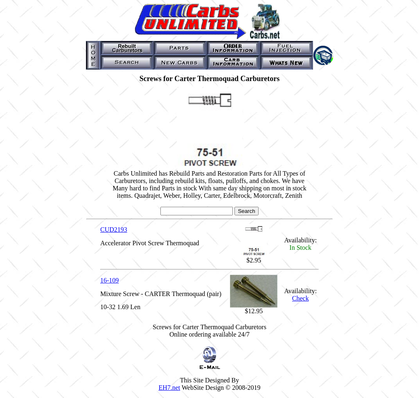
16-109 (109, 280)
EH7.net (169, 387)
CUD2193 (113, 229)
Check (300, 298)
